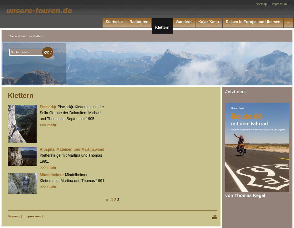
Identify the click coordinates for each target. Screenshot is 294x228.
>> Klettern (35, 36)
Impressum (33, 216)
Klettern (162, 27)
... (288, 22)
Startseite (114, 22)
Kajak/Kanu (209, 22)
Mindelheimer (52, 175)
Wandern (184, 22)
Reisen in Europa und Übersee (253, 22)
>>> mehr (48, 125)
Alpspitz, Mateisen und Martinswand (72, 149)
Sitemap (13, 216)
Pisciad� (48, 107)
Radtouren (138, 22)
